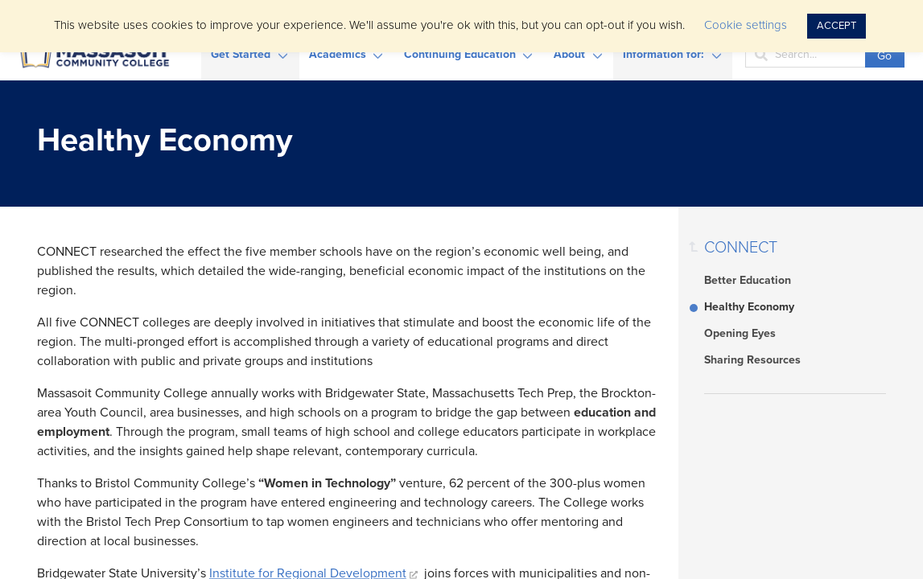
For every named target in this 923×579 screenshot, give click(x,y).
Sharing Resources (752, 360)
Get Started (240, 54)
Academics (337, 54)
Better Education (747, 280)
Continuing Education (460, 54)
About (569, 54)
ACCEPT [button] (836, 25)
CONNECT (740, 247)
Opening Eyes (740, 333)
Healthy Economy (749, 307)
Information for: (663, 54)
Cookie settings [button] (745, 25)
